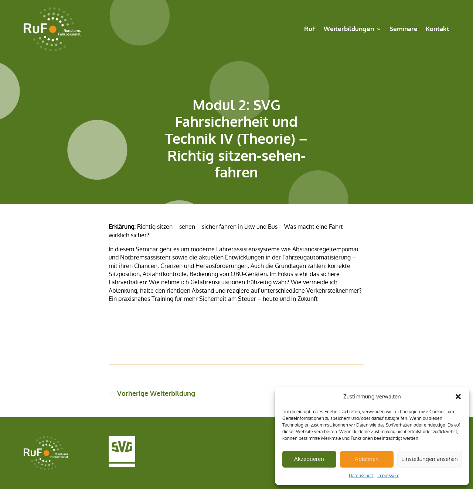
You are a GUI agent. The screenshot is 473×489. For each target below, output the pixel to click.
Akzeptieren (309, 459)
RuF (310, 29)
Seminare (403, 29)
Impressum (388, 476)
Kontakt (437, 29)
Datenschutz (361, 476)
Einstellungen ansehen (429, 459)
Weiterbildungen (349, 29)
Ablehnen (367, 459)
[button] (458, 396)
